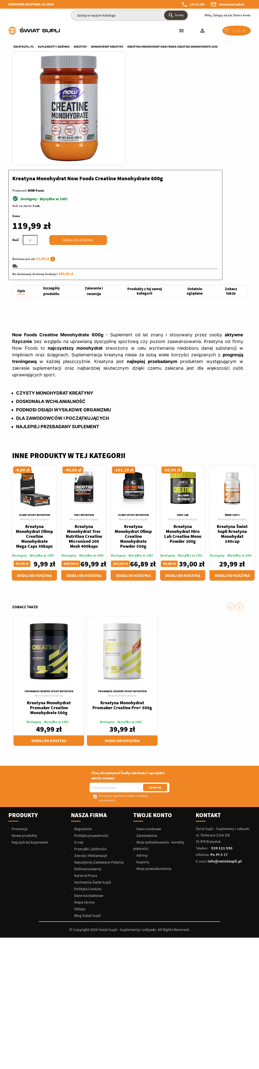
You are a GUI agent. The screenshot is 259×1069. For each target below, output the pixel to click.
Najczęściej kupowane (29, 736)
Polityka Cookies (87, 783)
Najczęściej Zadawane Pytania (98, 756)
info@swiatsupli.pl (231, 4)
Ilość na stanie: (143, 98)
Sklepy (79, 803)
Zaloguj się (220, 15)
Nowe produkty (24, 730)
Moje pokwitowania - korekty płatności (158, 740)
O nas (78, 736)
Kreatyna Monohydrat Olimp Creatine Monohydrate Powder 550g (133, 431)
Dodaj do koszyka (199, 132)
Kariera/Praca (85, 770)
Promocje (19, 723)
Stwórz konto (242, 15)
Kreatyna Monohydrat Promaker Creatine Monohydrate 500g (49, 602)
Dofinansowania (87, 763)
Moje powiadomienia (153, 763)
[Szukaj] (129, 15)
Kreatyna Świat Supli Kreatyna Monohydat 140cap (232, 428)
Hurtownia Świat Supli (92, 776)
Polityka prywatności (90, 730)
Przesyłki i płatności (90, 743)
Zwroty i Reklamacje (90, 750)
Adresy (142, 749)
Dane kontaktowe (88, 790)
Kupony (142, 756)
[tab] (21, 186)
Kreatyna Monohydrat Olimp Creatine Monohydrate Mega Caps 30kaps (34, 431)
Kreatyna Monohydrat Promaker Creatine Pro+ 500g (122, 600)
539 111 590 (197, 4)
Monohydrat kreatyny (34, 414)
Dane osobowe (148, 723)
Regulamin (82, 723)
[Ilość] (151, 132)
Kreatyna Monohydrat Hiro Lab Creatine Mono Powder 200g (182, 428)
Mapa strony (84, 796)
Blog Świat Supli (87, 810)
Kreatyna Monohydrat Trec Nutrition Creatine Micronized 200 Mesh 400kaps (84, 431)
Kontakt (208, 710)
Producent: (140, 82)
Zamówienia (146, 730)
